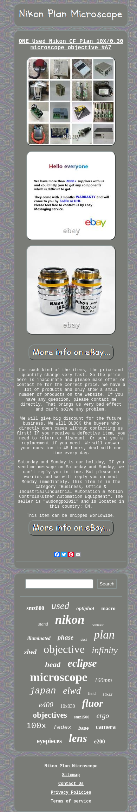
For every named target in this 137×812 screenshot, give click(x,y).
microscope (58, 677)
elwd (72, 690)
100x (36, 726)
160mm (103, 680)
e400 (46, 704)
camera (106, 726)
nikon (70, 620)
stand (43, 624)
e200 (99, 741)
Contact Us (71, 783)
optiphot (85, 608)
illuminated (39, 638)
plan (104, 634)
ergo (103, 715)
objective (64, 649)
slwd (30, 651)
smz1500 (82, 717)
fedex (62, 727)
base (83, 728)
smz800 (35, 608)
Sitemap (71, 775)
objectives (50, 715)
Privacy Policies (71, 792)
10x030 (67, 706)
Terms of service (71, 801)
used (60, 605)
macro (108, 608)
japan (43, 691)
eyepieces (49, 740)
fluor (92, 703)
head (52, 664)
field (92, 693)
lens (78, 738)
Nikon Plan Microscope (70, 766)
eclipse (82, 663)
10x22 (107, 694)
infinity (105, 650)
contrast (98, 625)
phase (65, 637)
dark (83, 639)
